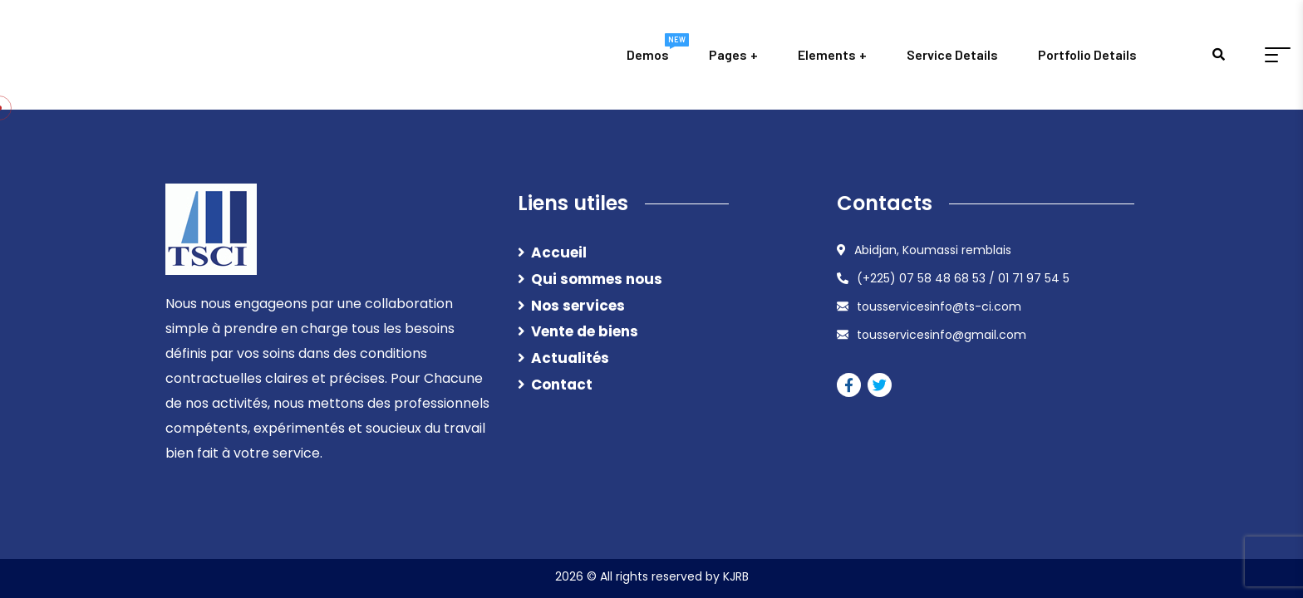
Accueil (559, 252)
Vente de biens (584, 331)
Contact (561, 385)
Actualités (570, 358)
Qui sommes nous (596, 279)
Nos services (578, 306)
